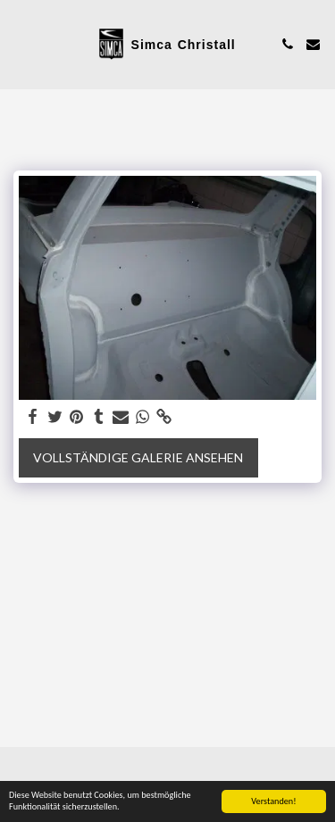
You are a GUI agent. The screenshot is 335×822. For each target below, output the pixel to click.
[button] (19, 44)
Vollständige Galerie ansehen (138, 457)
